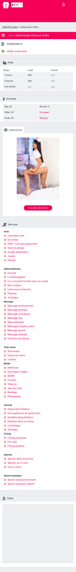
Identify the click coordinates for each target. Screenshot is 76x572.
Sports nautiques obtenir (21, 483)
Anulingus (13, 297)
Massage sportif (16, 330)
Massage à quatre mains (21, 326)
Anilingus (13, 429)
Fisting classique (17, 437)
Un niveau (13, 239)
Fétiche (12, 260)
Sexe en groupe (16, 247)
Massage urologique (19, 313)
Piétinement (14, 396)
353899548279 (14, 44)
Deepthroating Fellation (20, 417)
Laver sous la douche (19, 289)
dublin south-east (14, 51)
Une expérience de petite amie (24, 413)
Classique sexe (16, 235)
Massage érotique (17, 309)
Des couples (14, 285)
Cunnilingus (14, 425)
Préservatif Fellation (18, 409)
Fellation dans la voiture (21, 421)
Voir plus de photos (38, 207)
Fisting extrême (16, 446)
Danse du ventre (16, 355)
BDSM (11, 375)
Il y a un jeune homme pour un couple (28, 281)
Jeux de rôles (15, 388)
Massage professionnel (20, 305)
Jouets (11, 256)
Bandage (12, 392)
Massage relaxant (17, 334)
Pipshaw (12, 293)
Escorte (12, 272)
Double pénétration (18, 252)
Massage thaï (15, 318)
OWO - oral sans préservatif (22, 243)
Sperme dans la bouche (20, 458)
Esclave (12, 379)
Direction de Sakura (18, 338)
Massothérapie (16, 322)
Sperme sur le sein (18, 462)
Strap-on (12, 384)
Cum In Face (14, 466)
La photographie (16, 277)
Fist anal (12, 441)
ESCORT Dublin (10, 27)
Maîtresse (13, 367)
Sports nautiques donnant (22, 479)
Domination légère (18, 371)
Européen (44, 112)
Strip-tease (13, 351)
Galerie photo (13, 129)
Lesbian (12, 359)
